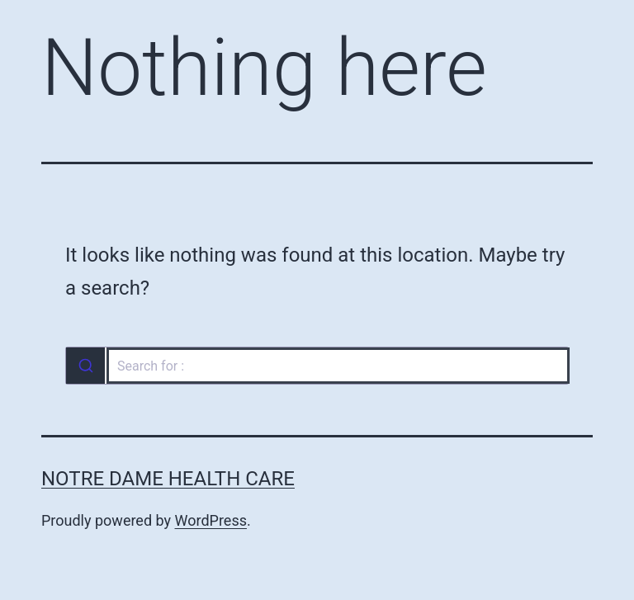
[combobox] (317, 366)
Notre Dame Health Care (168, 478)
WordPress (211, 520)
